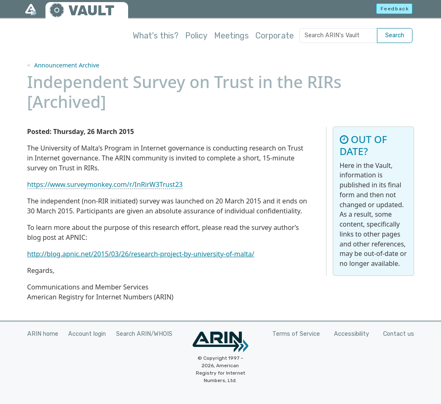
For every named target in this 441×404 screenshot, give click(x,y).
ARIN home (42, 333)
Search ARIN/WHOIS (144, 333)
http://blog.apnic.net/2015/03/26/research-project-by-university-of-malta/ (141, 253)
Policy (196, 36)
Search (394, 35)
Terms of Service (296, 333)
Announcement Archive (66, 65)
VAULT (91, 10)
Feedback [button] (395, 9)
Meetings (231, 36)
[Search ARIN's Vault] (338, 35)
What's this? (156, 36)
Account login (87, 333)
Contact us (398, 333)
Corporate (274, 36)
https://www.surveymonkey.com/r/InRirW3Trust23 (105, 184)
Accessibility (351, 333)
